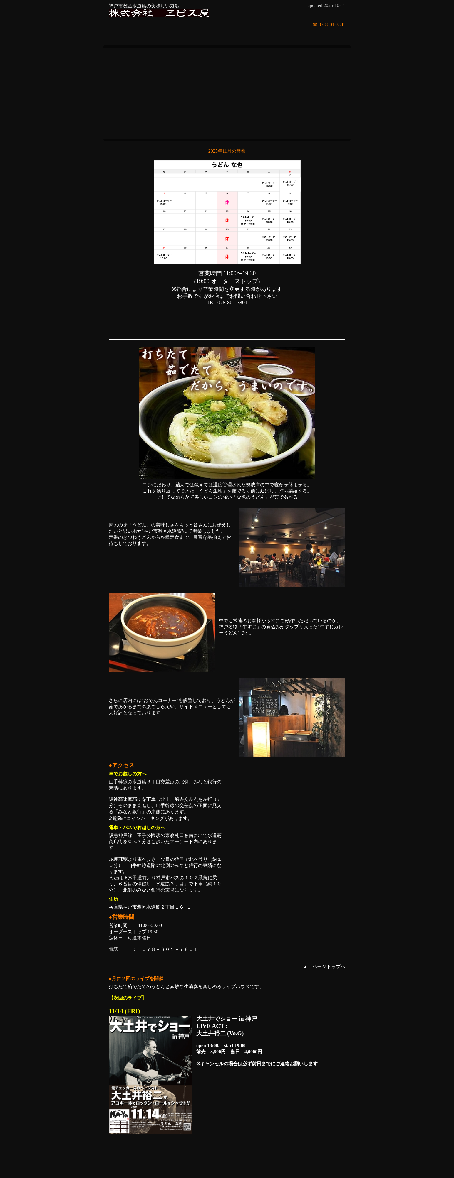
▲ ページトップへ (324, 966)
